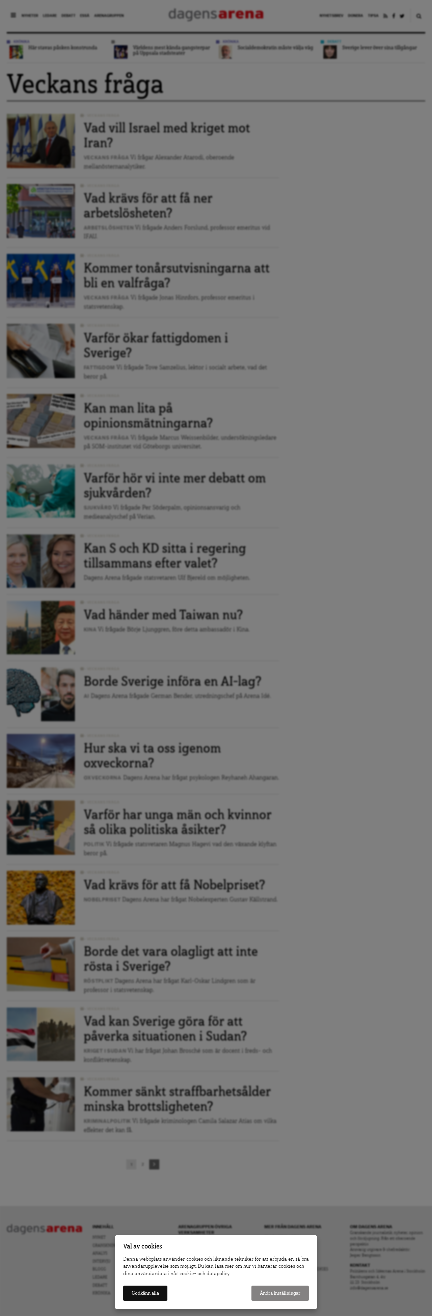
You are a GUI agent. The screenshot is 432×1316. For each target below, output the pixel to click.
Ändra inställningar (280, 1293)
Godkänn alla (145, 1293)
